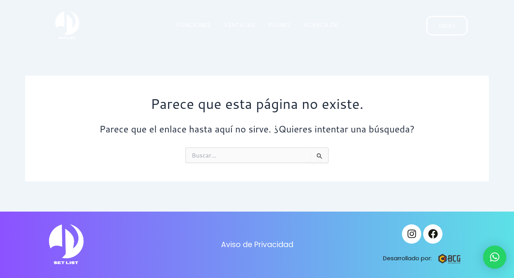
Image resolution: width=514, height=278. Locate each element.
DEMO (447, 26)
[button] (494, 257)
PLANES (279, 24)
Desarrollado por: (407, 258)
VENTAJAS (239, 24)
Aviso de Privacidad (257, 244)
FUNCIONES (193, 24)
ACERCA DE (320, 24)
